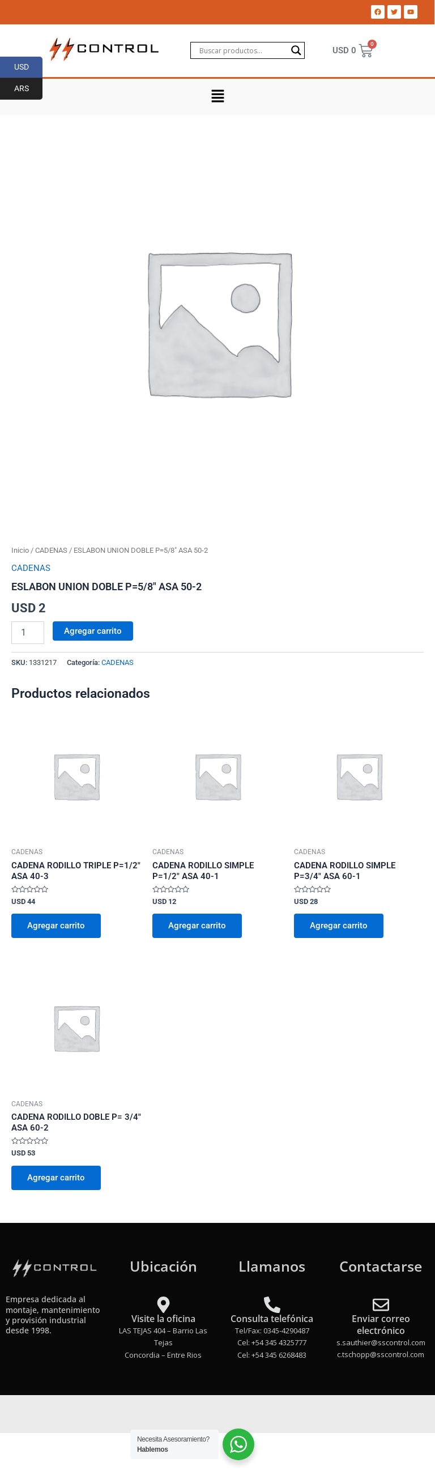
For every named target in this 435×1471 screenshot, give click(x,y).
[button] (217, 96)
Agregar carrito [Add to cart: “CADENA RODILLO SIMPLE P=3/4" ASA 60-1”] (339, 925)
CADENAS (51, 550)
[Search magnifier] (296, 50)
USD (28, 67)
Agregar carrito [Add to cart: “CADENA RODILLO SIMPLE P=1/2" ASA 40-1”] (197, 925)
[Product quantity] (27, 632)
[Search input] (242, 50)
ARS (28, 89)
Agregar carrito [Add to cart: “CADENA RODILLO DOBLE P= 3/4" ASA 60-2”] (56, 1177)
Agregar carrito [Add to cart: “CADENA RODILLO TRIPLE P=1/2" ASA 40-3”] (56, 925)
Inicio (20, 550)
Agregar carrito (93, 631)
